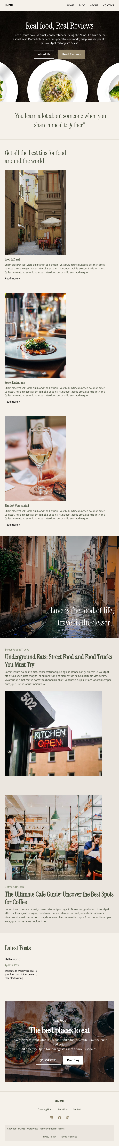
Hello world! (13, 959)
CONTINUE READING (21, 988)
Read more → (12, 279)
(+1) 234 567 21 (48, 1060)
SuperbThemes (57, 1128)
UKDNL (9, 5)
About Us (44, 54)
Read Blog (73, 1060)
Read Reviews (71, 54)
